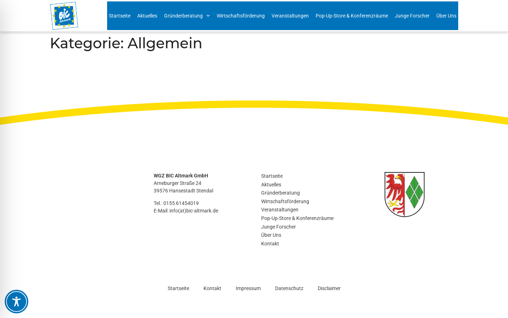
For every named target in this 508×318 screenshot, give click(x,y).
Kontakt (270, 243)
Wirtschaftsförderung (241, 16)
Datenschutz (289, 288)
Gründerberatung (187, 15)
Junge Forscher (412, 16)
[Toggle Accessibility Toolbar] (16, 301)
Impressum (248, 288)
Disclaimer (329, 288)
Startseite (119, 16)
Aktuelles (147, 16)
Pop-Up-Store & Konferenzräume (352, 16)
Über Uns (446, 16)
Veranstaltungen (290, 16)
